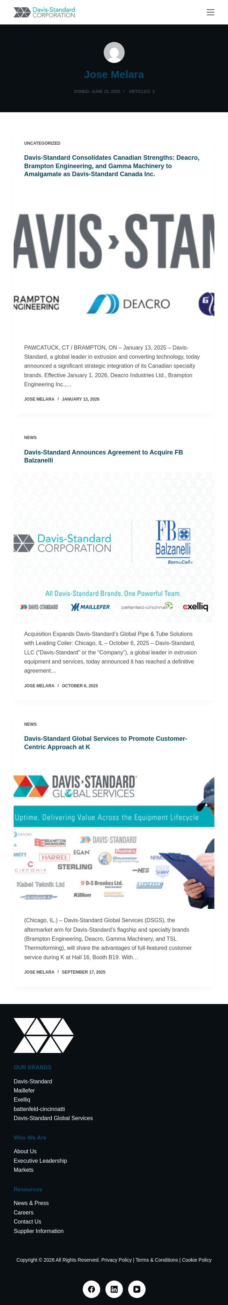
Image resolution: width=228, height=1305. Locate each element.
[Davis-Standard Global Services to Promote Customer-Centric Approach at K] (114, 833)
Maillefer (24, 1091)
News (30, 437)
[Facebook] (91, 1289)
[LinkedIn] (114, 1289)
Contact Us (27, 1222)
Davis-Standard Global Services (53, 1118)
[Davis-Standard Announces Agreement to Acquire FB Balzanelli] (114, 547)
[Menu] (210, 12)
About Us (25, 1151)
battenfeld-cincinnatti (39, 1109)
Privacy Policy (116, 1260)
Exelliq (22, 1100)
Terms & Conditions (156, 1260)
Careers (24, 1213)
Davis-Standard (33, 1081)
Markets (24, 1170)
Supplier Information (39, 1231)
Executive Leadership (40, 1161)
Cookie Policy (197, 1260)
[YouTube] (137, 1289)
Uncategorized (42, 143)
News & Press (31, 1203)
